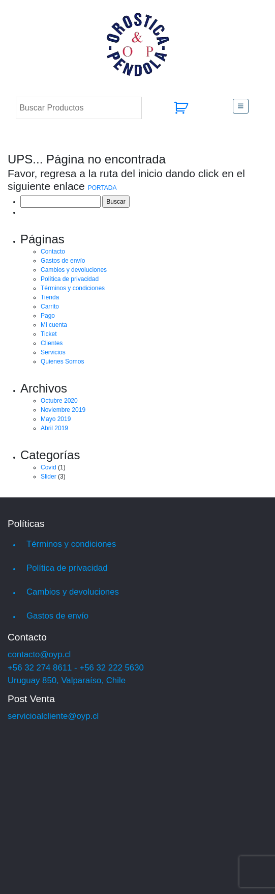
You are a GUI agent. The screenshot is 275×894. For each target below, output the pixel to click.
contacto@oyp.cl (39, 654)
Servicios (53, 352)
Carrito (50, 306)
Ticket (49, 334)
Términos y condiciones (73, 288)
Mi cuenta (54, 324)
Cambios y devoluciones (74, 269)
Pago (48, 315)
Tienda (50, 297)
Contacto (53, 251)
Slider (48, 476)
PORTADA (102, 187)
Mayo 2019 (56, 419)
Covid (48, 467)
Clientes (52, 343)
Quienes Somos (62, 361)
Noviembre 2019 (63, 409)
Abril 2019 (54, 428)
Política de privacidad (70, 279)
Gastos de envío (63, 260)
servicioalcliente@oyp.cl (53, 716)
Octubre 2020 (59, 400)
